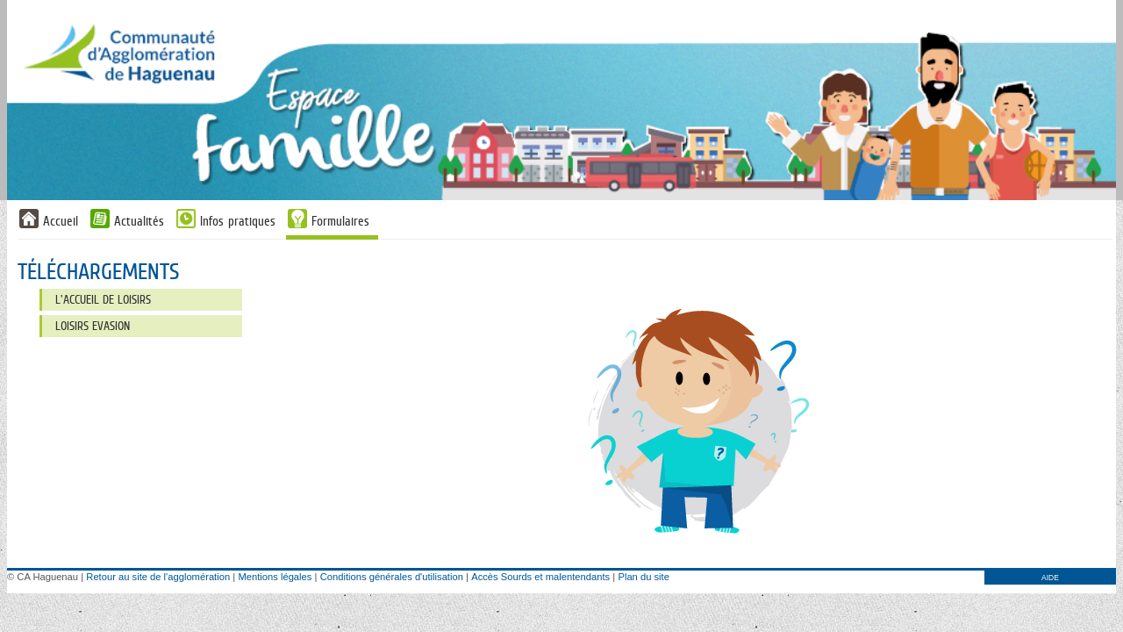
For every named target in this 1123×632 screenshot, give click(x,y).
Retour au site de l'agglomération (158, 576)
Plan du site (643, 576)
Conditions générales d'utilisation (391, 576)
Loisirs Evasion (92, 326)
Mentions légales (274, 576)
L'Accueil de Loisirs (103, 299)
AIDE (1050, 577)
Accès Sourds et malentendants (540, 576)
